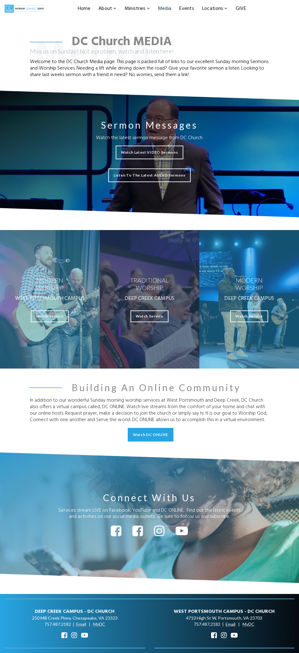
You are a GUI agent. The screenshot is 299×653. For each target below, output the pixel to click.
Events (186, 8)
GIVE (241, 8)
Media (164, 8)
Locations (215, 8)
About (107, 8)
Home (84, 8)
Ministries (137, 8)
